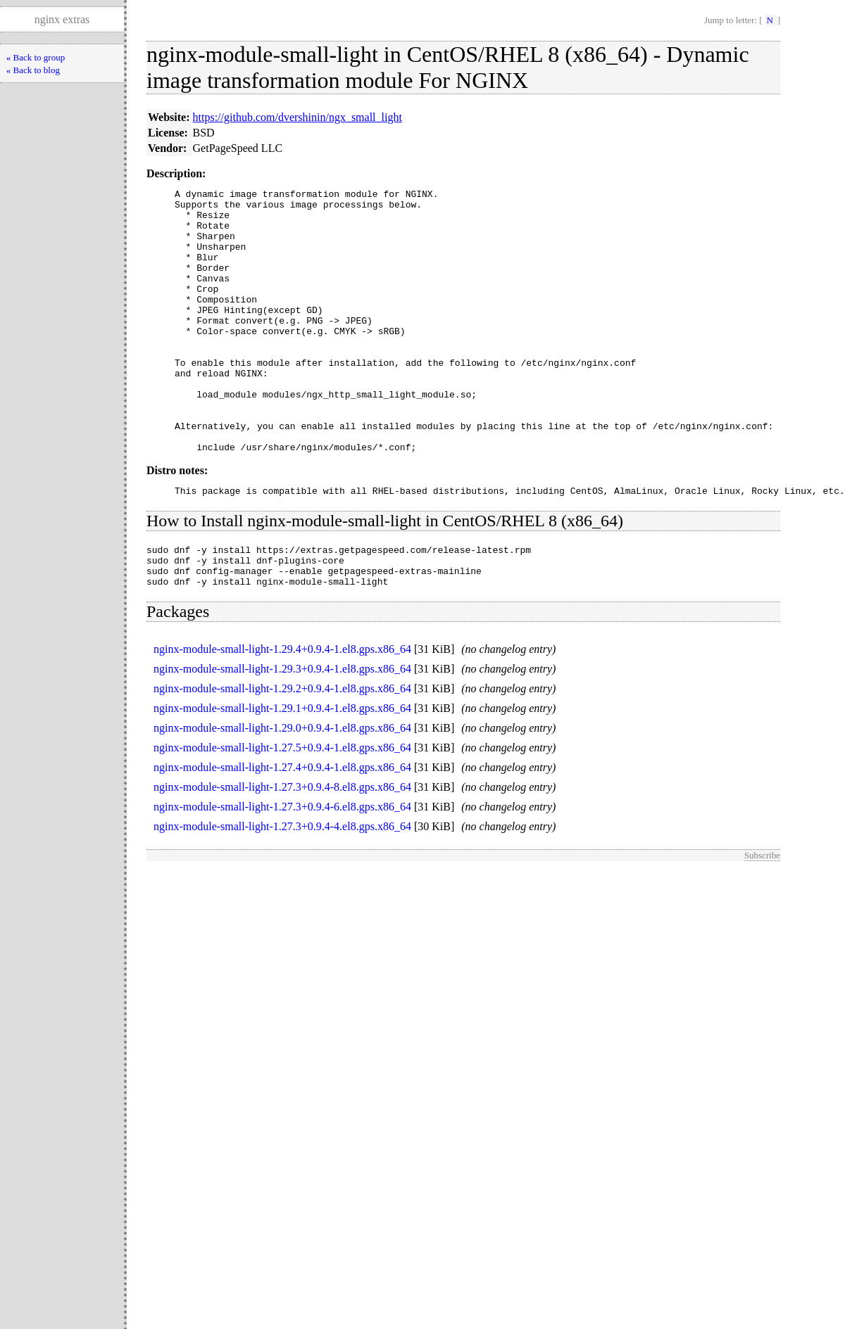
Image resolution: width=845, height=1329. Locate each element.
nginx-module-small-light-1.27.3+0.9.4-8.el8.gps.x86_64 (282, 850)
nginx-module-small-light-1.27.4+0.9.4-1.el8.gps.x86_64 (282, 831)
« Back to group (35, 57)
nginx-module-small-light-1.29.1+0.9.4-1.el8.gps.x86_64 (282, 771)
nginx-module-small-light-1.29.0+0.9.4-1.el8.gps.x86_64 (282, 791)
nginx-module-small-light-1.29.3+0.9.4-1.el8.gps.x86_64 (282, 732)
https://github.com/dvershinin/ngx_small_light (297, 117)
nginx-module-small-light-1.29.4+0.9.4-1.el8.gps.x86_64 (282, 712)
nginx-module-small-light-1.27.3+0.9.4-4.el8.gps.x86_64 (282, 890)
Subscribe (762, 918)
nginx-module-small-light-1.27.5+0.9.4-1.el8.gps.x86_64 (282, 811)
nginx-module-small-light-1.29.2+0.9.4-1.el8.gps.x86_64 (282, 752)
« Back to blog (33, 70)
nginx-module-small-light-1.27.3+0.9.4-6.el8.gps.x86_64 (282, 870)
